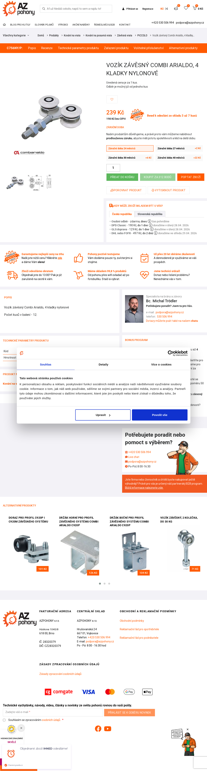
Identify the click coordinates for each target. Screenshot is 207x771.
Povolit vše (159, 415)
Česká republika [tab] (122, 214)
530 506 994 (164, 316)
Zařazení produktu (116, 48)
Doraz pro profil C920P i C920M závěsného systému (28, 519)
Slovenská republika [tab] (150, 214)
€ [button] (167, 8)
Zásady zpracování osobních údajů (60, 674)
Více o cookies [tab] (161, 364)
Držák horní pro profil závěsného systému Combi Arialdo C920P (78, 521)
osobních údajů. (51, 720)
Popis (32, 48)
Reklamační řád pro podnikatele (139, 638)
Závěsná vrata (124, 35)
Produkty (54, 35)
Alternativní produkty (183, 48)
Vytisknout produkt (169, 190)
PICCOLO (142, 35)
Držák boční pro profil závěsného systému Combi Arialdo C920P (129, 521)
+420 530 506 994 (163, 22)
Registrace (147, 8)
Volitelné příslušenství (149, 48)
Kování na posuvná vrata (99, 35)
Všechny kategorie (16, 35)
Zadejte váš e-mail (16, 712)
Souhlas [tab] (45, 364)
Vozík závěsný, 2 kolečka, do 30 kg (179, 519)
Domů (41, 35)
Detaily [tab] (103, 364)
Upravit (103, 415)
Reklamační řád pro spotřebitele (139, 629)
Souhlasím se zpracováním (32, 720)
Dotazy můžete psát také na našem (172, 321)
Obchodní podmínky (132, 620)
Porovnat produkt (126, 190)
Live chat (133, 457)
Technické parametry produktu (78, 48)
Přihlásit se (130, 8)
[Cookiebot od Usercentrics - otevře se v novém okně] (171, 353)
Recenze (46, 48)
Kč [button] (162, 8)
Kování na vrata (72, 35)
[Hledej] (44, 9)
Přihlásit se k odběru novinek (129, 712)
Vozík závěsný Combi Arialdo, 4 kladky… (173, 35)
